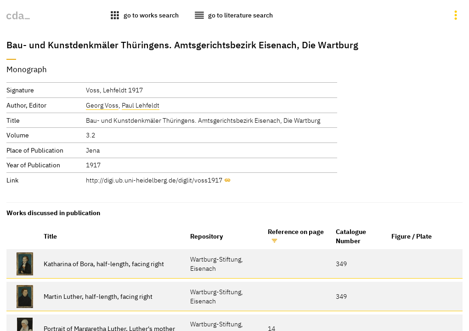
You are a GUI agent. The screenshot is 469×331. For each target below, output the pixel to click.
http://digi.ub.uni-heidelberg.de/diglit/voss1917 (154, 180)
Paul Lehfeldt (140, 105)
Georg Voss (102, 105)
